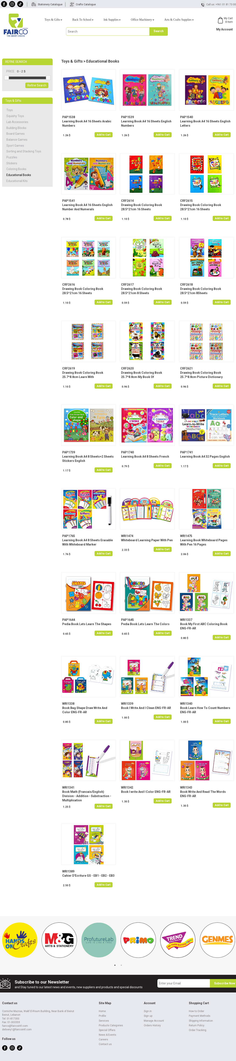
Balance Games (16, 139)
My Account (224, 29)
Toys (9, 110)
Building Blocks (16, 128)
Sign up (148, 1015)
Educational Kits (17, 181)
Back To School (82, 19)
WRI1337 (186, 619)
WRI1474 (127, 536)
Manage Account (154, 1020)
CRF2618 (186, 284)
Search (159, 31)
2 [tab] (121, 965)
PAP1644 (68, 619)
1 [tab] (115, 965)
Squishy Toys (15, 116)
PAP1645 (127, 619)
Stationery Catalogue (50, 4)
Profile (102, 1015)
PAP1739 (68, 452)
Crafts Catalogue (86, 4)
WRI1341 (68, 787)
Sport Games (15, 145)
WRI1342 (127, 787)
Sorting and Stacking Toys (23, 151)
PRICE (11, 71)
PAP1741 (186, 452)
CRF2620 (127, 368)
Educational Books (18, 175)
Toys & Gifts (53, 19)
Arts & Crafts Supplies (179, 19)
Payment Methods (199, 1015)
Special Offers (107, 1030)
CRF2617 (127, 284)
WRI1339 (127, 703)
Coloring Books (16, 169)
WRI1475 (186, 536)
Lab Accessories (17, 122)
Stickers (11, 163)
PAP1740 (127, 452)
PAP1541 (68, 200)
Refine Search (36, 85)
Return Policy (196, 1025)
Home (102, 1011)
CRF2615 (186, 200)
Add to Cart (103, 134)
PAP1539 (127, 117)
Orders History (152, 1025)
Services (104, 1020)
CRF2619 (68, 368)
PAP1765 (68, 536)
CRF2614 (127, 200)
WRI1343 (186, 787)
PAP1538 (68, 117)
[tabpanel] (20, 942)
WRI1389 (68, 871)
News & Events (107, 1034)
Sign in (148, 1011)
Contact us (105, 1044)
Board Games (15, 133)
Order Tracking (197, 1030)
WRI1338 (68, 703)
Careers (103, 1039)
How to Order (196, 1011)
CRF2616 (68, 284)
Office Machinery (142, 19)
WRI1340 (186, 703)
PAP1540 (186, 117)
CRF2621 (186, 368)
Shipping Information (201, 1020)
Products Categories (111, 1025)
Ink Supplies (112, 19)
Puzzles (11, 157)
